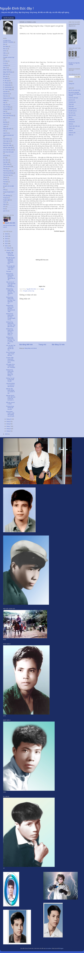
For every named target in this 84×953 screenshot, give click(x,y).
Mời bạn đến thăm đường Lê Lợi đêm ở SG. (10, 391)
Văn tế (5, 204)
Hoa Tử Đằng (6, 107)
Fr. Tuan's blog (7, 89)
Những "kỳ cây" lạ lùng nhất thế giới (10, 379)
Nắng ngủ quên (7, 128)
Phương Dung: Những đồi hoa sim (10, 408)
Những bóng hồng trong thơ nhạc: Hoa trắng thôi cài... (10, 300)
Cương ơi (5, 65)
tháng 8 (9, 424)
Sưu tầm (5, 162)
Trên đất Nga (6, 195)
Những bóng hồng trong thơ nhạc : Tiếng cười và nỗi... (10, 276)
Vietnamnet (72, 121)
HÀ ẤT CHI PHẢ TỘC (74, 90)
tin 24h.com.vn (73, 110)
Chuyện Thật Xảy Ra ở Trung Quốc (10, 254)
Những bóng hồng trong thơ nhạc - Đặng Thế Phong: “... (9, 372)
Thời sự (5, 177)
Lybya (4, 126)
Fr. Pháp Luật (6, 82)
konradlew (48, 948)
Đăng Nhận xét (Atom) (31, 348)
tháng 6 (9, 428)
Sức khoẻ (5, 160)
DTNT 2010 (6, 69)
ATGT (4, 51)
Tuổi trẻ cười (72, 132)
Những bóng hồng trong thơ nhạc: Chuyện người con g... (10, 316)
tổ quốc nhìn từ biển (8, 186)
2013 (6, 241)
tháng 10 (9, 419)
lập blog (5, 122)
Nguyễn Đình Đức (10, 223)
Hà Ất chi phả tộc (9, 18)
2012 (6, 243)
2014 (6, 238)
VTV (4, 206)
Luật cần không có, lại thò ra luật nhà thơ (10, 385)
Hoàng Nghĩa (6, 109)
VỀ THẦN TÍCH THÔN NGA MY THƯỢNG (10, 366)
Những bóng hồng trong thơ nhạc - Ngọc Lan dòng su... (9, 331)
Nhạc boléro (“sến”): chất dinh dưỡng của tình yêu (10, 414)
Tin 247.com (72, 113)
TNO (4, 184)
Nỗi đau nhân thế (7, 147)
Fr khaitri (5, 78)
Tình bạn (5, 181)
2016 (6, 234)
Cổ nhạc (5, 61)
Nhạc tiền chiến (7, 145)
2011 (6, 245)
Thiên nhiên (6, 164)
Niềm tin (71, 134)
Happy (5, 100)
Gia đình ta (6, 93)
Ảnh (4, 44)
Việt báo (71, 124)
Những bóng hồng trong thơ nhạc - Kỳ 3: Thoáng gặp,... (10, 340)
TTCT (4, 202)
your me (5, 211)
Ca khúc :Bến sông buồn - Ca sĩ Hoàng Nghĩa (10, 360)
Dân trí (70, 117)
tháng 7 (9, 426)
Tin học (5, 179)
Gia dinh (5, 91)
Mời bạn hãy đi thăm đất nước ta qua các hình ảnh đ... (10, 398)
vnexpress (71, 119)
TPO (4, 189)
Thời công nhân (7, 170)
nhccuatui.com (73, 108)
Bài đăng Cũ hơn (58, 344)
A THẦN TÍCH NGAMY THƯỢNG (8, 41)
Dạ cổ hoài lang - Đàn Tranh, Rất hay (10, 354)
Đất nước (5, 74)
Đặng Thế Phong (7, 72)
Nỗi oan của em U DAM (10, 403)
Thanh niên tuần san (74, 126)
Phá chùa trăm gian (8, 152)
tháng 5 (9, 431)
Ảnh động (5, 46)
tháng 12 (9, 248)
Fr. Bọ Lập (6, 80)
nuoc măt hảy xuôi (8, 149)
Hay (4, 102)
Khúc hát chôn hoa (8, 115)
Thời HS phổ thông (8, 173)
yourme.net (72, 100)
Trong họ (5, 197)
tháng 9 (9, 421)
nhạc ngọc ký (6, 141)
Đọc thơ (5, 76)
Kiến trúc (5, 117)
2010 (6, 434)
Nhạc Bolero (6, 138)
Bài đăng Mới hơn (26, 344)
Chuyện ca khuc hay (28, 291)
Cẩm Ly (5, 53)
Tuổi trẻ (71, 130)
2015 (6, 236)
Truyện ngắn (6, 200)
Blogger (61, 948)
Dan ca (5, 67)
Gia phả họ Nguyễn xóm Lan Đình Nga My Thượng (75, 94)
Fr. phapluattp (7, 85)
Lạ (4, 120)
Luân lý (5, 124)
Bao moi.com (72, 115)
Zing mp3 (71, 106)
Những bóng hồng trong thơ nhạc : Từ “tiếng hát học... (10, 291)
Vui (4, 208)
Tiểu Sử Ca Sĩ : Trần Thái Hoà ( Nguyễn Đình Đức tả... (10, 284)
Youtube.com (72, 102)
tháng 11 (9, 250)
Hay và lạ (5, 104)
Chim (4, 55)
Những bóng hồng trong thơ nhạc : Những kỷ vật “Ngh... (10, 308)
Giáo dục (5, 96)
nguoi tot (5, 133)
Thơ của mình (7, 166)
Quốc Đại (5, 155)
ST (4, 157)
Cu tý (4, 63)
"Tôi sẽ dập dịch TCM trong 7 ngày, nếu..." (10, 267)
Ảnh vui (5, 48)
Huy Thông (6, 113)
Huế (4, 111)
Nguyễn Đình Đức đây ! (17, 8)
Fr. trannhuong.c (7, 87)
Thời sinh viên (7, 175)
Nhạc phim (6, 143)
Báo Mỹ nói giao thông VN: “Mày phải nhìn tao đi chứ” (10, 260)
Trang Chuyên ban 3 (8, 192)
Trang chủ (42, 344)
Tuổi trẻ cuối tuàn (73, 97)
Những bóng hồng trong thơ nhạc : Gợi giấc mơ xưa (10, 324)
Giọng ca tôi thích (8, 98)
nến (4, 130)
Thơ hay (5, 168)
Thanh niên (72, 128)
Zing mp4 (71, 104)
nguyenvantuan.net (8, 135)
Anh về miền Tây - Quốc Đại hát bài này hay (10, 348)
